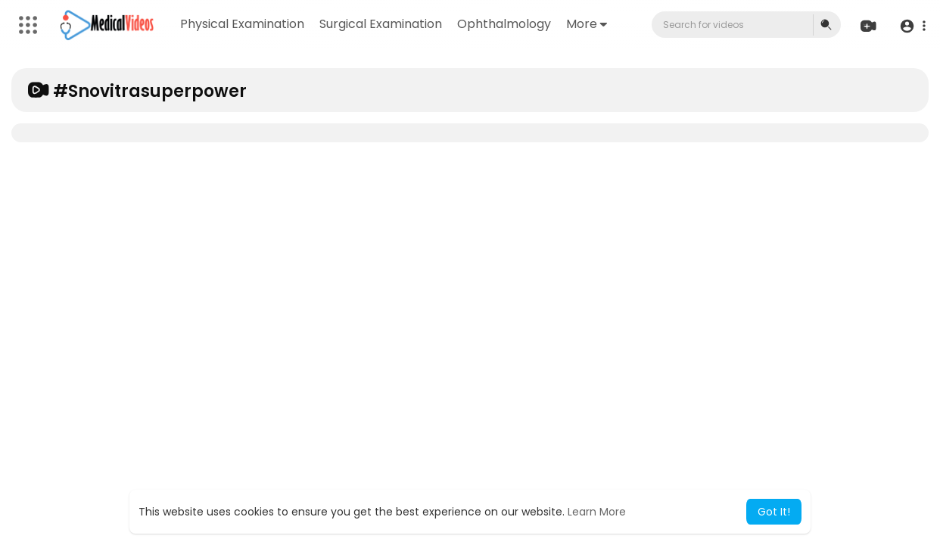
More (587, 24)
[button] (911, 25)
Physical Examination (243, 24)
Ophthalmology (505, 24)
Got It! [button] (774, 511)
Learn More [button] (597, 511)
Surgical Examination (381, 24)
